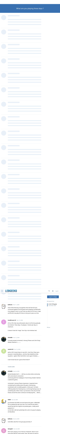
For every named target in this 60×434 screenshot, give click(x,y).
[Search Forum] (49, 2)
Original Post (50, 12)
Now (48, 38)
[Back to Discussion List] (2, 2)
